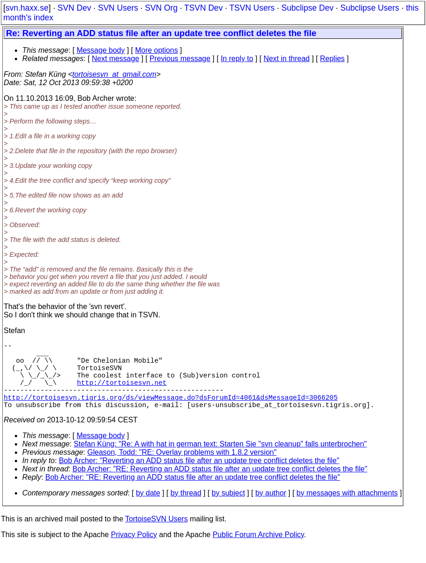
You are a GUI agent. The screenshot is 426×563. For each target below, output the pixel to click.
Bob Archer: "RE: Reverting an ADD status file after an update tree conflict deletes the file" (220, 485)
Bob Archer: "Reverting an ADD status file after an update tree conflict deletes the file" (199, 477)
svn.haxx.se (27, 7)
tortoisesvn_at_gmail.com (114, 74)
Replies (332, 58)
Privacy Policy (134, 551)
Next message (115, 58)
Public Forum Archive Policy (258, 551)
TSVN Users (252, 7)
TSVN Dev (203, 7)
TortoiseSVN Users (156, 535)
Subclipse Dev (307, 7)
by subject (228, 510)
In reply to (237, 58)
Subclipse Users (369, 7)
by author (270, 510)
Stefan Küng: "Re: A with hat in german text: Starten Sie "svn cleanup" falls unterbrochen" (220, 460)
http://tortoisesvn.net (121, 393)
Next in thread (286, 58)
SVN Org (161, 7)
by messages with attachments (347, 510)
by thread (185, 510)
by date (148, 510)
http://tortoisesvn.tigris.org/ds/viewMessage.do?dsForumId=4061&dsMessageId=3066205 (171, 411)
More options (156, 50)
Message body (100, 50)
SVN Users (118, 7)
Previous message (180, 58)
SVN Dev (74, 7)
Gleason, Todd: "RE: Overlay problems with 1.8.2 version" (182, 469)
